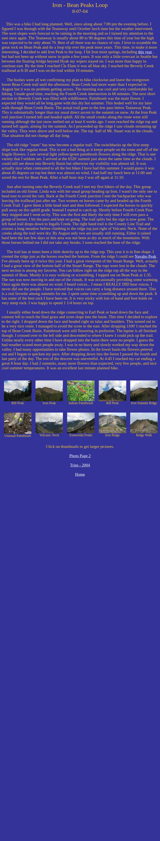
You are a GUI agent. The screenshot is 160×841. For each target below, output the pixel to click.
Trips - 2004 (80, 465)
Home (80, 474)
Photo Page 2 (80, 456)
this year (145, 52)
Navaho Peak (145, 256)
